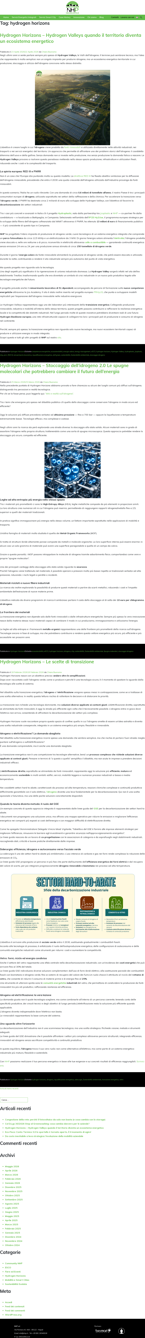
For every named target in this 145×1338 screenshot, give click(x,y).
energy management (82, 350)
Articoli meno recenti (9, 1086)
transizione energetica (110, 1078)
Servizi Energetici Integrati (24, 17)
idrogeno (67, 650)
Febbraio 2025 (13, 1224)
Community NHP (13, 1258)
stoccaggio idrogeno (97, 354)
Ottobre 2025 (12, 1192)
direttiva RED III (82, 175)
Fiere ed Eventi (13, 1266)
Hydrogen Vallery (117, 350)
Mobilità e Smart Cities (17, 1274)
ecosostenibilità (57, 350)
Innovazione (78, 17)
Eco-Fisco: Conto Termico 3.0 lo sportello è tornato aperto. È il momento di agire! (48, 1129)
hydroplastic (129, 350)
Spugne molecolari (111, 650)
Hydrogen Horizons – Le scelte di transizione (47, 660)
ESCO (8, 1262)
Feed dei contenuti (14, 1300)
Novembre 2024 (13, 1236)
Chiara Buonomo (49, 51)
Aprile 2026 (11, 1167)
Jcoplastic (105, 212)
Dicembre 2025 (13, 1184)
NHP (115, 212)
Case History (64, 17)
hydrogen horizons (103, 350)
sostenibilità (65, 354)
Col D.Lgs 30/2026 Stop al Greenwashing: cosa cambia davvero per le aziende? (47, 1121)
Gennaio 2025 (12, 1228)
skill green (56, 354)
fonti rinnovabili (72, 147)
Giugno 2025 (12, 1208)
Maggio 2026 (12, 1163)
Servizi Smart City (47, 17)
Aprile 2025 (11, 1216)
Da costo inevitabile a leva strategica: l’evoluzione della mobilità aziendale (44, 1133)
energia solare (68, 350)
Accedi (8, 1296)
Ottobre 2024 (12, 1240)
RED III (10, 354)
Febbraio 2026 (13, 1176)
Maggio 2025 (12, 1212)
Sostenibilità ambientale (80, 354)
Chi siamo (91, 17)
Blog (102, 17)
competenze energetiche (41, 350)
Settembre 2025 (14, 1196)
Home (6, 17)
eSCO (93, 350)
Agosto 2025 (12, 1200)
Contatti (115, 17)
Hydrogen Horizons (17, 350)
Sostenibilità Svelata (16, 1278)
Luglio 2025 (11, 1204)
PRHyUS (98, 291)
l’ (51, 790)
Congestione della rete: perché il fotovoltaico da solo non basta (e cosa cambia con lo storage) (55, 1117)
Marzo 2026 (11, 1171)
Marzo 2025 (11, 1220)
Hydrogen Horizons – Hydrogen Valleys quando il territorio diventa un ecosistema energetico (54, 1125)
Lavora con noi (127, 17)
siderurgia (78, 1078)
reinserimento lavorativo (22, 354)
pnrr (5, 354)
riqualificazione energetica (42, 354)
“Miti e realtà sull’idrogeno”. (59, 392)
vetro (121, 1078)
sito (59, 336)
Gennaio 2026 (12, 1180)
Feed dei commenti (15, 1304)
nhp (1, 354)
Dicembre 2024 (13, 1232)
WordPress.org (13, 1308)
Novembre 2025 (13, 1188)
